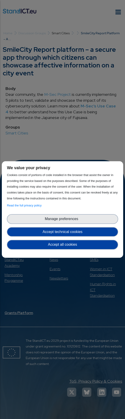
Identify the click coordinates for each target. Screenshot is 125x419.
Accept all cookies (62, 244)
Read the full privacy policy (25, 205)
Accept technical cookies (62, 232)
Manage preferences (62, 219)
